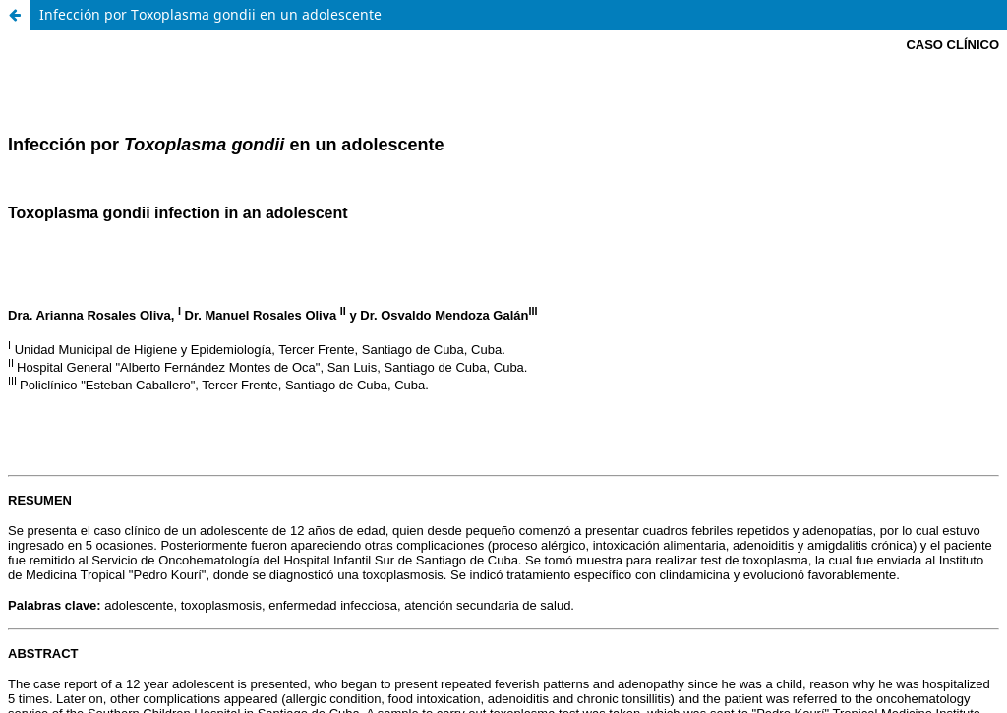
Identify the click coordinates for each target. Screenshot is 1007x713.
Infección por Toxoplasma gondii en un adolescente (210, 14)
